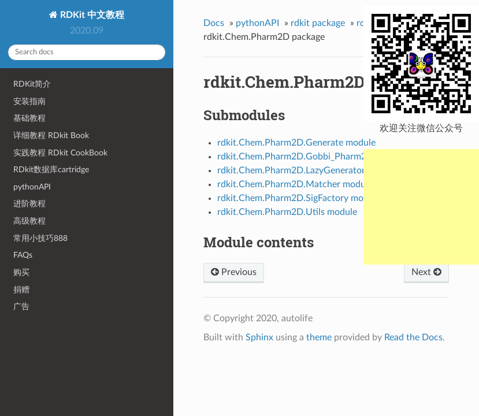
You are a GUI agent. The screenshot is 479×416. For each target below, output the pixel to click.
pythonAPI (32, 187)
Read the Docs (413, 337)
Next (426, 272)
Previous (234, 272)
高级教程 (29, 221)
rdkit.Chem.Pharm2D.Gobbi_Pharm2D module (311, 156)
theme (319, 337)
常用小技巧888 (40, 238)
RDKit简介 (32, 84)
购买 (21, 272)
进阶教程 (29, 203)
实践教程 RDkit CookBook (60, 152)
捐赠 (21, 289)
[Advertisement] (421, 207)
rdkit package (318, 23)
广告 (21, 306)
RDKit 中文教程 (91, 15)
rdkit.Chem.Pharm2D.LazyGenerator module (307, 170)
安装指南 (29, 101)
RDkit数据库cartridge (51, 169)
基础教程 (29, 118)
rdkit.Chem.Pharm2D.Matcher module (295, 184)
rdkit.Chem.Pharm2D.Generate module (296, 142)
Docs (213, 23)
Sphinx (259, 337)
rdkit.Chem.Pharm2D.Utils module (287, 212)
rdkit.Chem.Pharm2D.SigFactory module (299, 198)
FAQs (22, 255)
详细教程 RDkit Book (51, 135)
